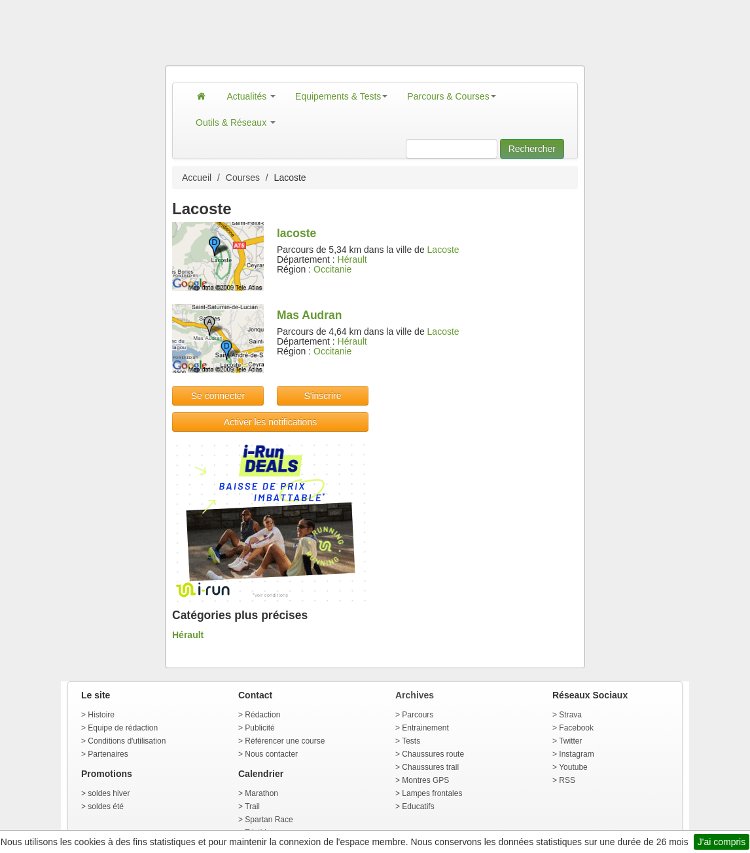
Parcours (417, 714)
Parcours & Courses (451, 96)
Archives (414, 695)
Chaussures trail (430, 767)
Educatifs (418, 806)
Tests (411, 741)
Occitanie (332, 269)
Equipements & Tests (341, 96)
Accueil (196, 177)
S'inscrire (322, 395)
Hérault (352, 259)
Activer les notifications (270, 422)
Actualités (251, 96)
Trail (252, 806)
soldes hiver (109, 793)
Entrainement (425, 727)
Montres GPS (425, 780)
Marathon (261, 793)
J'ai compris (721, 842)
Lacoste (443, 249)
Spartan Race (269, 819)
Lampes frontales (432, 793)
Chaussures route (433, 754)
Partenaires (108, 754)
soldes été (106, 806)
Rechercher (532, 148)
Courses (243, 177)
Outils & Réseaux (236, 122)
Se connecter (218, 395)
